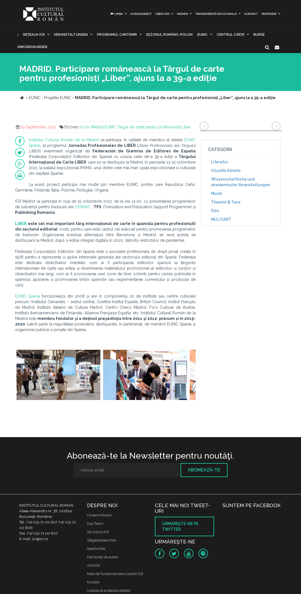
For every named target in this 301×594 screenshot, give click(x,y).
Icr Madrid (94, 127)
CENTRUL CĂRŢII (230, 35)
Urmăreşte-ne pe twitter (180, 526)
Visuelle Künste (226, 170)
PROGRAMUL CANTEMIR (117, 35)
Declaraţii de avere (102, 557)
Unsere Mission (99, 515)
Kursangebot (141, 13)
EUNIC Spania (27, 296)
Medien (182, 13)
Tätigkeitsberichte (101, 540)
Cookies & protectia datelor (109, 590)
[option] (58, 375)
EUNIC (202, 35)
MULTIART (221, 219)
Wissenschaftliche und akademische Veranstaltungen (240, 182)
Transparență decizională (216, 13)
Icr (82, 127)
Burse (259, 35)
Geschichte (96, 549)
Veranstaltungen (71, 35)
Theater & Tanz (226, 202)
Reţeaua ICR (34, 35)
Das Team (95, 523)
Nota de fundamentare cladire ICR (115, 574)
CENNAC (83, 207)
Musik (216, 193)
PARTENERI (269, 13)
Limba (116, 13)
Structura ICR (98, 532)
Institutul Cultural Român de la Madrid (64, 140)
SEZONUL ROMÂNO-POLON (169, 35)
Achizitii (93, 565)
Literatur (219, 162)
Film (215, 211)
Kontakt (251, 13)
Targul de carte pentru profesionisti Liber (154, 127)
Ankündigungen (32, 47)
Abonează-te (204, 470)
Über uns (162, 13)
